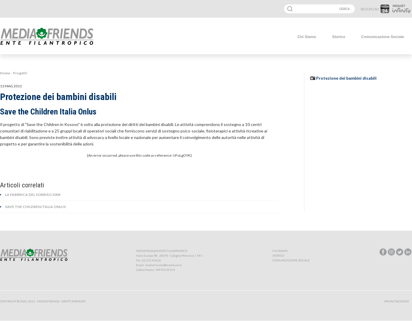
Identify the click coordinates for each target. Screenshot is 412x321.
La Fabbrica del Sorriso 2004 (32, 194)
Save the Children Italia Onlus (35, 206)
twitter (399, 252)
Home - (6, 73)
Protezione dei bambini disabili (346, 78)
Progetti (20, 73)
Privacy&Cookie (396, 301)
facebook (383, 252)
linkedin (407, 252)
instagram (391, 252)
